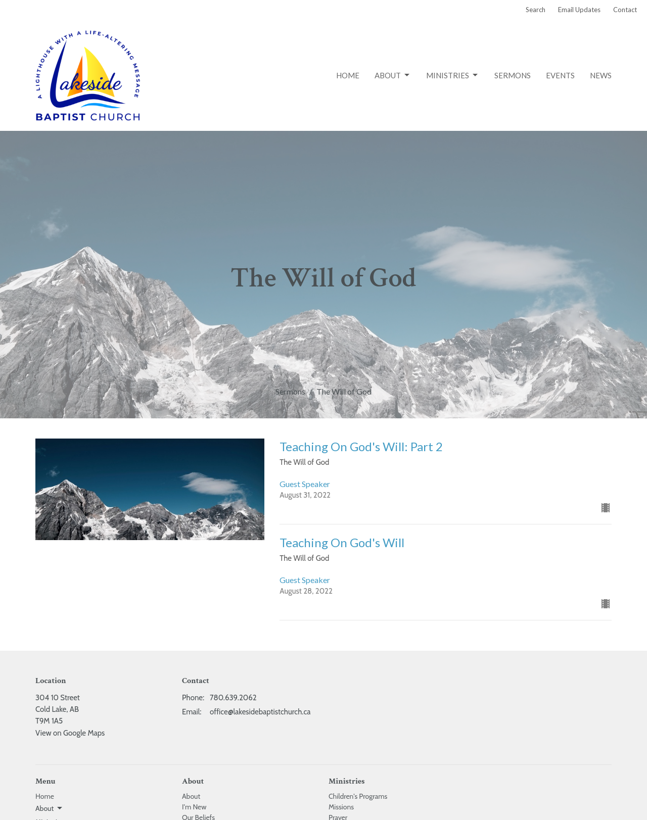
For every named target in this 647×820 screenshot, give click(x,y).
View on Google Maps (70, 733)
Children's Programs (358, 796)
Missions (341, 806)
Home (347, 75)
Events (560, 75)
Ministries (452, 75)
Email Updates (579, 10)
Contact (625, 10)
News (601, 75)
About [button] (49, 808)
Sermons (512, 75)
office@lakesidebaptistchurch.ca (260, 711)
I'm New (194, 806)
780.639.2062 (233, 697)
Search (535, 10)
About (393, 75)
